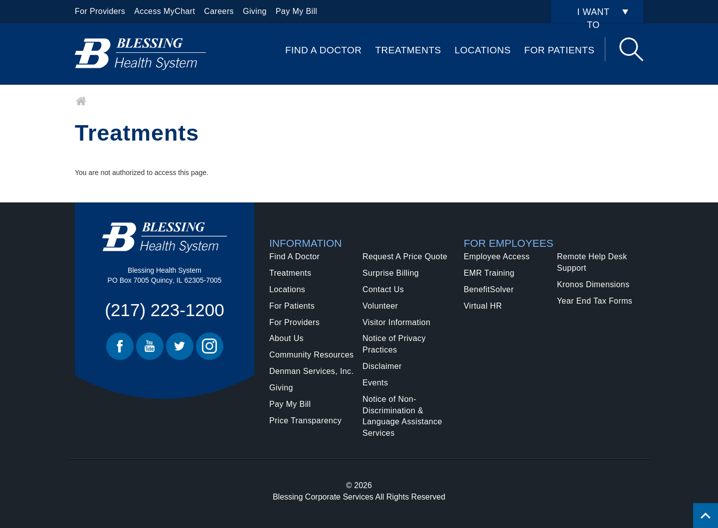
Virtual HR (483, 306)
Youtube (150, 346)
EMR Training (489, 273)
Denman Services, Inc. (311, 371)
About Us (286, 338)
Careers (219, 11)
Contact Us (383, 289)
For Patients (559, 50)
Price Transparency (305, 420)
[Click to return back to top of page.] (705, 515)
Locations (483, 50)
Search (631, 49)
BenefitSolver (489, 289)
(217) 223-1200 (164, 310)
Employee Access (497, 256)
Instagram (209, 346)
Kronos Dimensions (593, 284)
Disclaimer (382, 366)
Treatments (408, 50)
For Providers (100, 11)
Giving (255, 11)
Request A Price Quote (404, 256)
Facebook (120, 346)
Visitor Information (396, 322)
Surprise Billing (390, 273)
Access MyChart (164, 11)
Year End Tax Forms (594, 301)
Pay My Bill (297, 11)
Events (375, 382)
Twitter (179, 346)
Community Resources (311, 355)
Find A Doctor (323, 50)
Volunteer (380, 306)
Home (81, 101)
